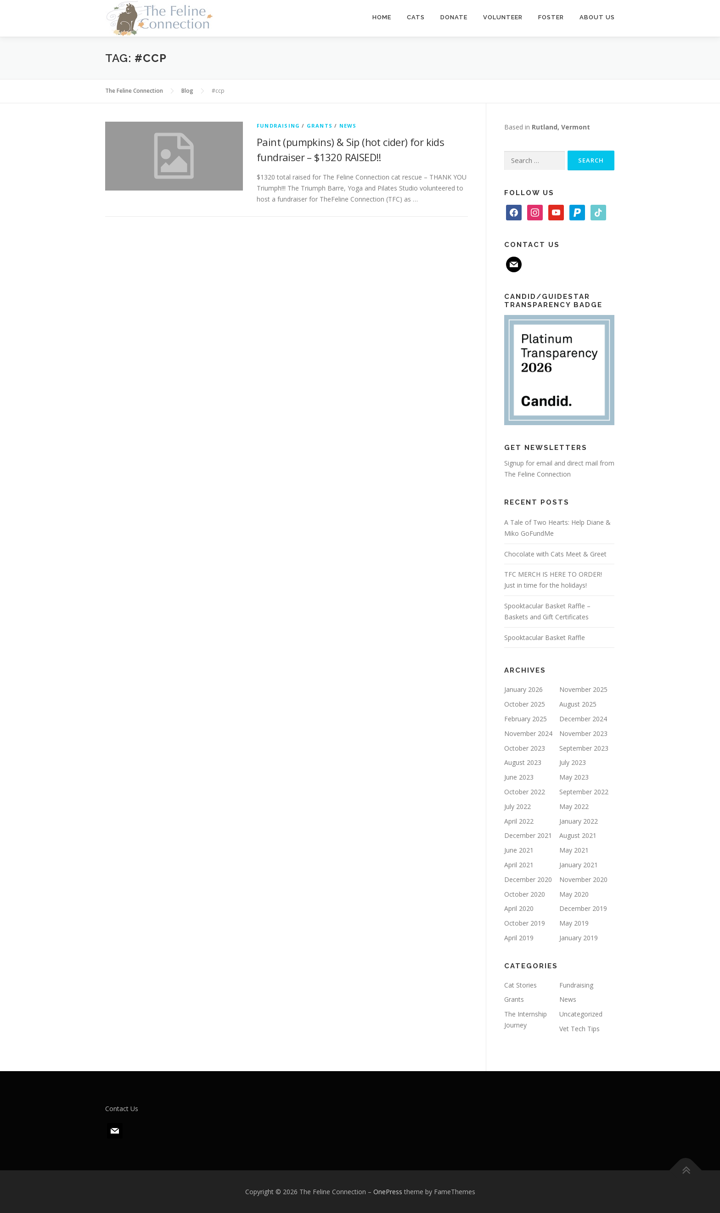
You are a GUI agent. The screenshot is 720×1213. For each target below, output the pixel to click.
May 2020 (574, 894)
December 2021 (528, 835)
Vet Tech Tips (579, 1028)
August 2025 (577, 704)
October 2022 (524, 791)
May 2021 (574, 850)
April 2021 (519, 864)
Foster (551, 17)
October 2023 (524, 748)
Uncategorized (580, 1014)
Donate (453, 17)
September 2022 (583, 791)
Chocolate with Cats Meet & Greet (555, 554)
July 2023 (572, 762)
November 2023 (583, 733)
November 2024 (528, 733)
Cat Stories (520, 985)
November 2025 (583, 689)
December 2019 (583, 908)
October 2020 (524, 894)
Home (381, 17)
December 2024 (583, 718)
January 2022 (578, 821)
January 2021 (578, 864)
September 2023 (583, 748)
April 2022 (519, 821)
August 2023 (522, 762)
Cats (416, 17)
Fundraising (278, 125)
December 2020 (528, 879)
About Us (597, 17)
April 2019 (519, 937)
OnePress (387, 1191)
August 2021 (577, 835)
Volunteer (503, 17)
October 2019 (524, 923)
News (348, 125)
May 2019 (574, 923)
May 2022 (574, 806)
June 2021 (519, 850)
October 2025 (524, 704)
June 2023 (519, 777)
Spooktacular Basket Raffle (544, 637)
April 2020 (519, 908)
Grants (319, 125)
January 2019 (578, 937)
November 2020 (583, 879)
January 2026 (523, 689)
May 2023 (574, 777)
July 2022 (517, 806)
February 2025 (525, 718)
